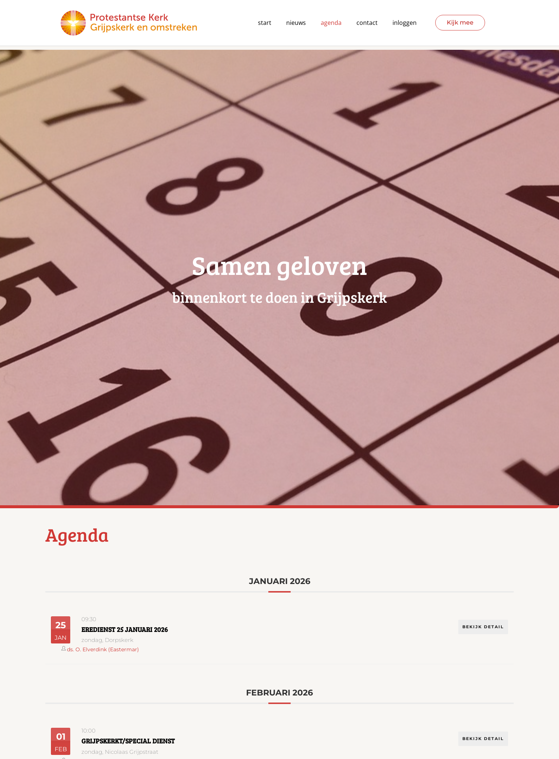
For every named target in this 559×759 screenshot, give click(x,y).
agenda (331, 22)
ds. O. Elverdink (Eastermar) (103, 649)
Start (264, 22)
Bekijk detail (483, 626)
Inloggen (404, 22)
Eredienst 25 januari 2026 (124, 629)
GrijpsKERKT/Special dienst (128, 740)
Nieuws (296, 22)
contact (367, 22)
